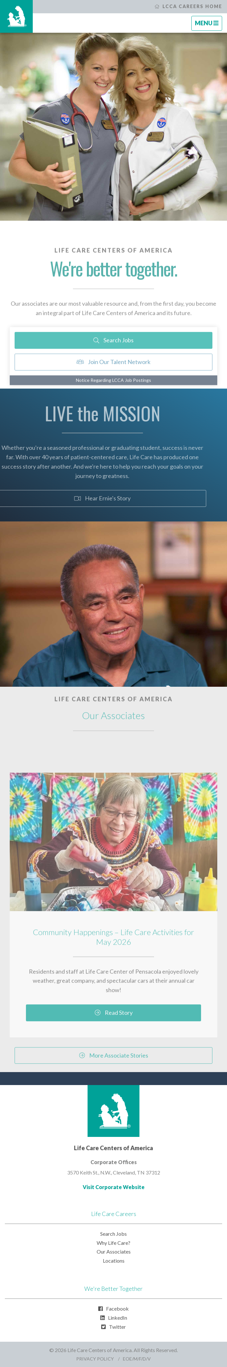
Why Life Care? (113, 1243)
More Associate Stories (113, 1063)
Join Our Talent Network (114, 369)
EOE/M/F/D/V (137, 1358)
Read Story (114, 1020)
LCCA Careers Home (188, 6)
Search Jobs (113, 348)
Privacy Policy (95, 1358)
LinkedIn (113, 1317)
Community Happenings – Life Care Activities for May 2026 (113, 944)
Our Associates (114, 1251)
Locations (114, 1260)
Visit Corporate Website (114, 1187)
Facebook (113, 1308)
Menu (208, 25)
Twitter (113, 1327)
